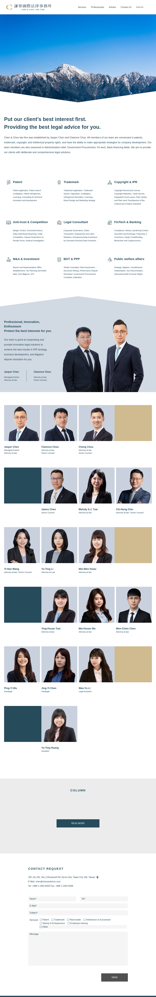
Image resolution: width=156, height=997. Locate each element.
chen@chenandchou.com (48, 881)
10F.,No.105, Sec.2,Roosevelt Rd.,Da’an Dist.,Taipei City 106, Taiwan (61, 877)
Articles (112, 7)
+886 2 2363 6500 (41, 886)
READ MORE (78, 823)
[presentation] (49, 977)
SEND (114, 977)
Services (82, 7)
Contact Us (126, 7)
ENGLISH (139, 7)
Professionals (97, 7)
